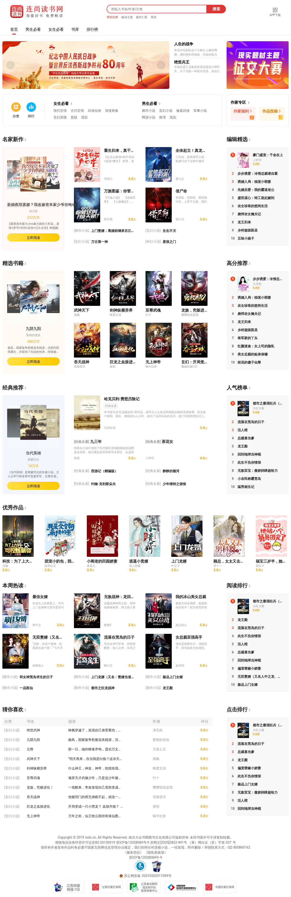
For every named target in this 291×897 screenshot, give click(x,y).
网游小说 (148, 117)
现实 (84, 117)
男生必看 (33, 29)
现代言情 (60, 111)
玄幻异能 (60, 117)
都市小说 (148, 111)
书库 (75, 29)
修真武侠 (183, 111)
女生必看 (56, 29)
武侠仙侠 (94, 111)
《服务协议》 (133, 852)
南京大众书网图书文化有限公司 (152, 837)
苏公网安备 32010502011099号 (147, 876)
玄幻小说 (165, 111)
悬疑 (74, 117)
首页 (14, 29)
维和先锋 (113, 17)
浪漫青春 (111, 111)
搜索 (216, 9)
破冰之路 (127, 17)
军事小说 (200, 111)
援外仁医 (142, 17)
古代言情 (77, 111)
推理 (162, 117)
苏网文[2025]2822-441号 (168, 842)
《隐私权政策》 (156, 852)
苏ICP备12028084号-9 (132, 842)
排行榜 (92, 29)
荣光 (153, 17)
